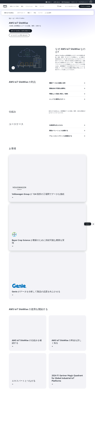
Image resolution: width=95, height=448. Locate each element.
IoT (13, 18)
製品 (10, 18)
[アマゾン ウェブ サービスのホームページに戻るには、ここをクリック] (5, 7)
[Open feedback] (93, 224)
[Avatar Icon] (91, 2)
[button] (14, 6)
